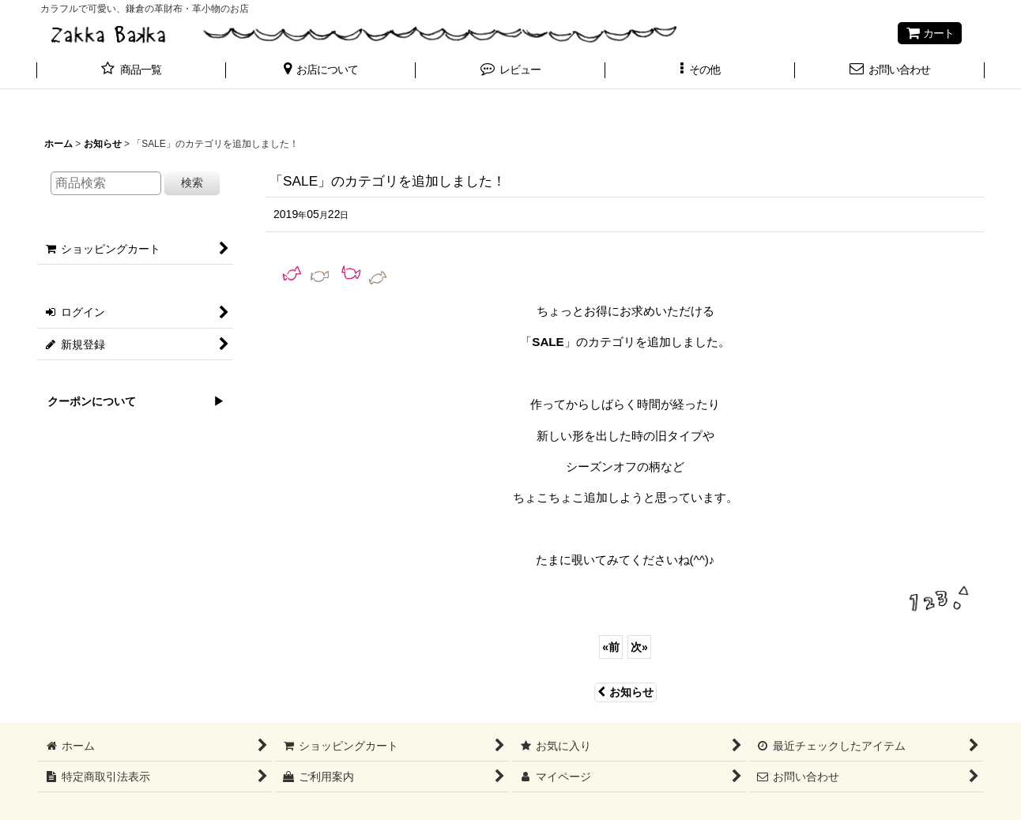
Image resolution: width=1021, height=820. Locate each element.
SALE (547, 341)
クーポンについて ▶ (130, 401)
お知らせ (625, 692)
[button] (321, 71)
